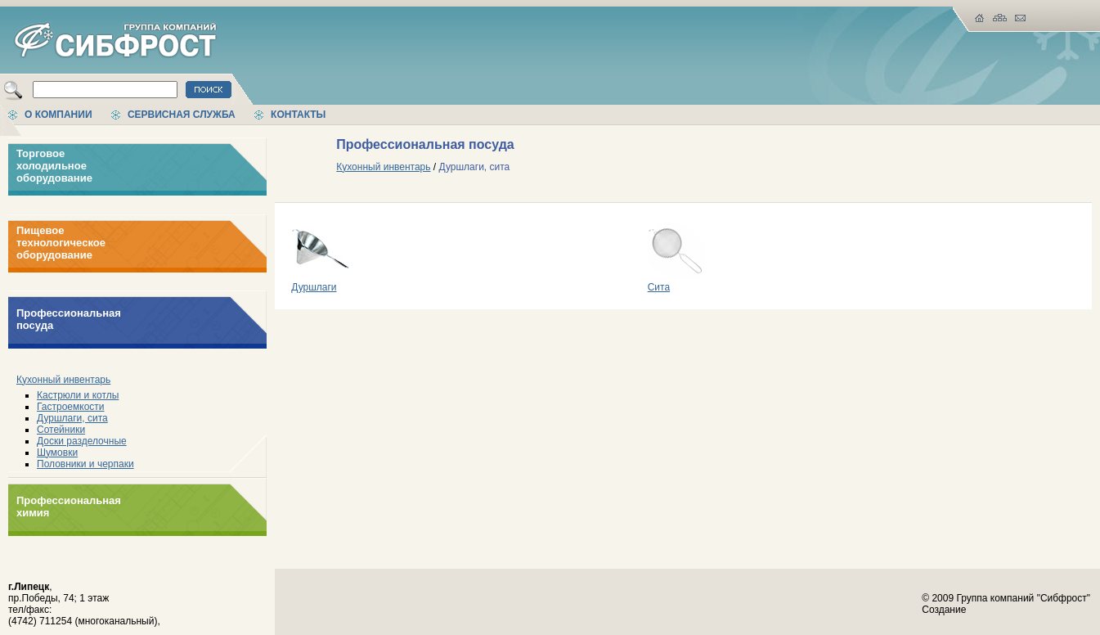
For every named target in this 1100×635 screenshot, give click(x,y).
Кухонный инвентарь (63, 379)
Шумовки (57, 452)
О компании (58, 114)
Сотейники (61, 429)
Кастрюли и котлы (78, 395)
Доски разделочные (82, 441)
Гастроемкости (71, 406)
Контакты (298, 114)
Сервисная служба (182, 114)
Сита (676, 282)
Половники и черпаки (85, 464)
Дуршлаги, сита (72, 418)
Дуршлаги (319, 282)
